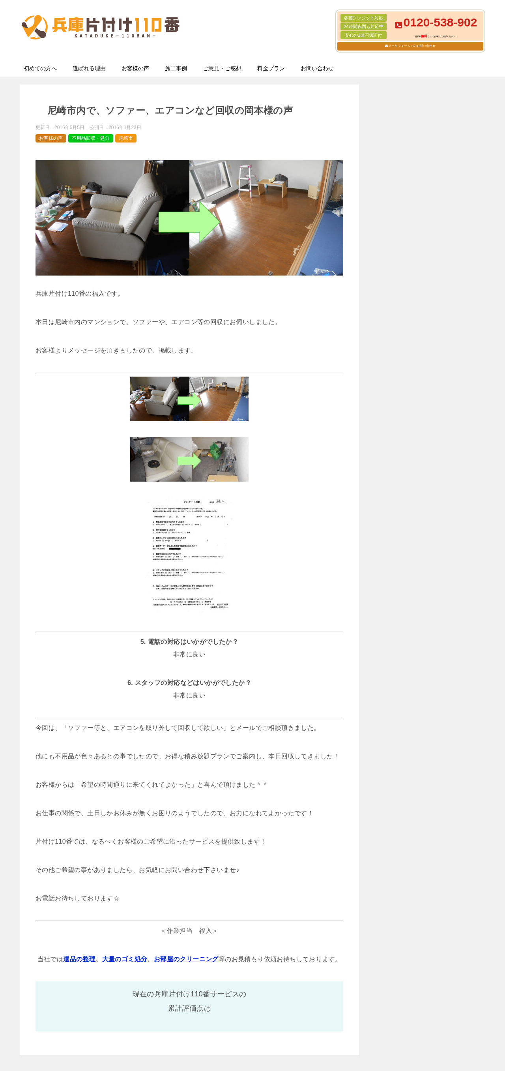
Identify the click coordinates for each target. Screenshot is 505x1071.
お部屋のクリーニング (186, 959)
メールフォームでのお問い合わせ (412, 46)
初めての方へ (40, 68)
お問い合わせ (317, 68)
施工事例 (176, 68)
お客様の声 (135, 68)
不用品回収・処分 (91, 138)
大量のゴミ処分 (125, 959)
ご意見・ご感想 (222, 68)
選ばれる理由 (89, 68)
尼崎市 (126, 138)
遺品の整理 (79, 959)
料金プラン (271, 68)
